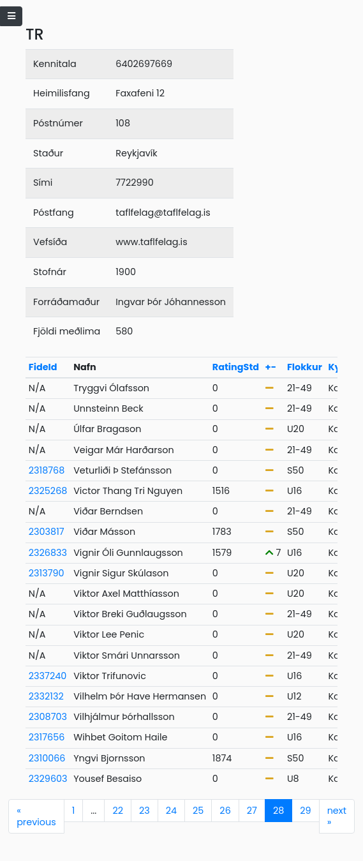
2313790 (46, 573)
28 (278, 810)
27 (252, 810)
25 (198, 810)
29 (305, 810)
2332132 (46, 696)
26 (224, 810)
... (93, 810)
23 (144, 810)
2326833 (48, 552)
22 (117, 810)
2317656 (47, 737)
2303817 (46, 531)
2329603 (48, 778)
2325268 (48, 490)
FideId (43, 367)
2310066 (47, 758)
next (336, 816)
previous (36, 816)
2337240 (47, 676)
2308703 (48, 716)
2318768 (47, 470)
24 (171, 810)
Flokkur (304, 367)
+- (270, 367)
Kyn (337, 367)
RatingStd (235, 367)
